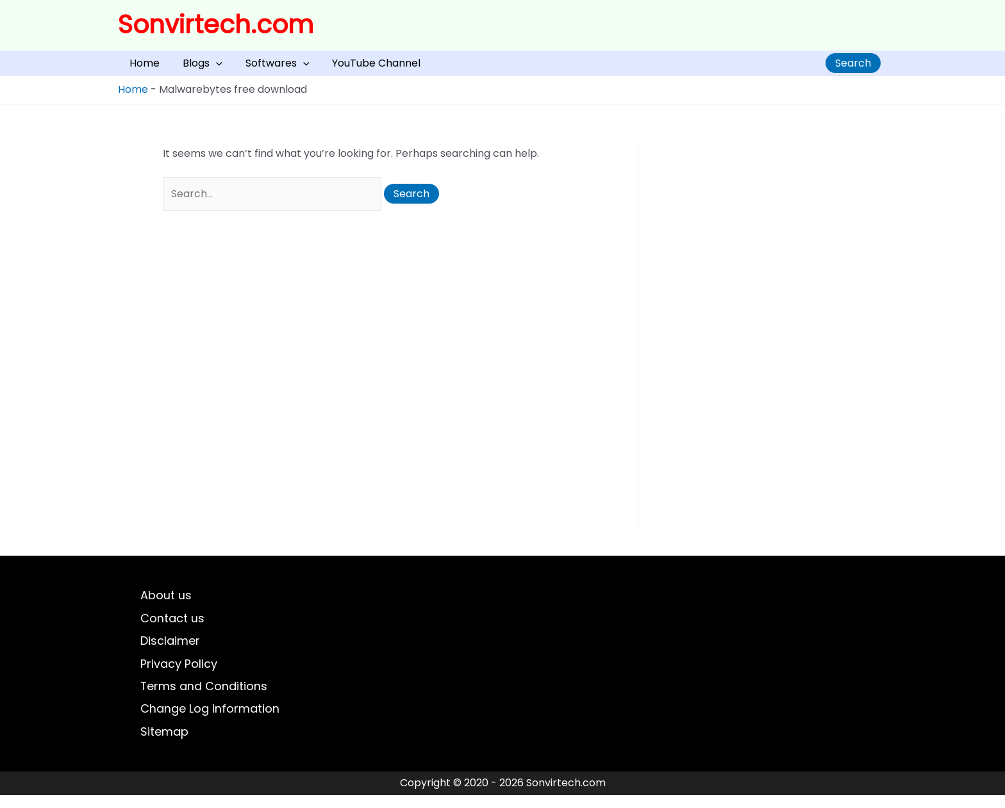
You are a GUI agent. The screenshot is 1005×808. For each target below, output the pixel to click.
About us (166, 604)
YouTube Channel (331, 67)
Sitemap (164, 744)
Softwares (245, 67)
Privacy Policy (178, 674)
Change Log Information (209, 721)
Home (138, 67)
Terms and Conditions (204, 698)
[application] (196, 67)
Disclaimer (170, 651)
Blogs (183, 67)
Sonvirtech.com (215, 24)
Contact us (172, 628)
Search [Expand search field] (853, 67)
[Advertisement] (759, 346)
